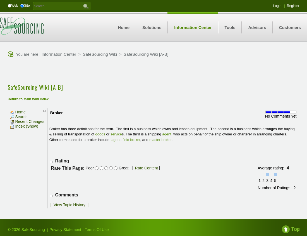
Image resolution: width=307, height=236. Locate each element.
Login (277, 6)
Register (293, 6)
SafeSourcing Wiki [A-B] (146, 54)
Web (14, 6)
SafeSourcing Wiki (100, 54)
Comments (66, 195)
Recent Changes (27, 121)
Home (18, 112)
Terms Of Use (97, 229)
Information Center (59, 54)
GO (85, 6)
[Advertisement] (153, 71)
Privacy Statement (65, 229)
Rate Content (146, 168)
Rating (62, 161)
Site (27, 6)
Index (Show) (24, 126)
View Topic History (69, 205)
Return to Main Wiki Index (28, 99)
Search (19, 117)
